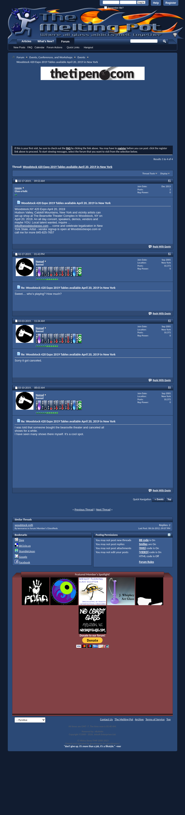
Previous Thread (84, 509)
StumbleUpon (27, 551)
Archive (139, 719)
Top (169, 499)
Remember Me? (113, 8)
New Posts (19, 47)
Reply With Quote (160, 246)
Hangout (88, 47)
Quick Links (73, 47)
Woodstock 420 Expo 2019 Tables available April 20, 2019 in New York (67, 167)
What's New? (46, 41)
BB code (144, 540)
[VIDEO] (144, 552)
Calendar (40, 47)
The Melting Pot (124, 719)
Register (170, 2)
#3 (169, 320)
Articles (26, 41)
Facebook (24, 562)
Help (156, 2)
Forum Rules (146, 562)
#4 (169, 387)
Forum (65, 41)
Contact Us (106, 719)
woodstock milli (24, 525)
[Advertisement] (92, 113)
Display (163, 173)
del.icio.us (25, 545)
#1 (169, 180)
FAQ (30, 47)
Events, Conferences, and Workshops (50, 57)
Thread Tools (148, 173)
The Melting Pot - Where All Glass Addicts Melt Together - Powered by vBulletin (96, 22)
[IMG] (142, 548)
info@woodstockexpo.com (31, 225)
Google (23, 556)
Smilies (143, 544)
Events (81, 57)
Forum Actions (54, 47)
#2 (169, 253)
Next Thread (103, 509)
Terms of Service (155, 719)
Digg (21, 540)
